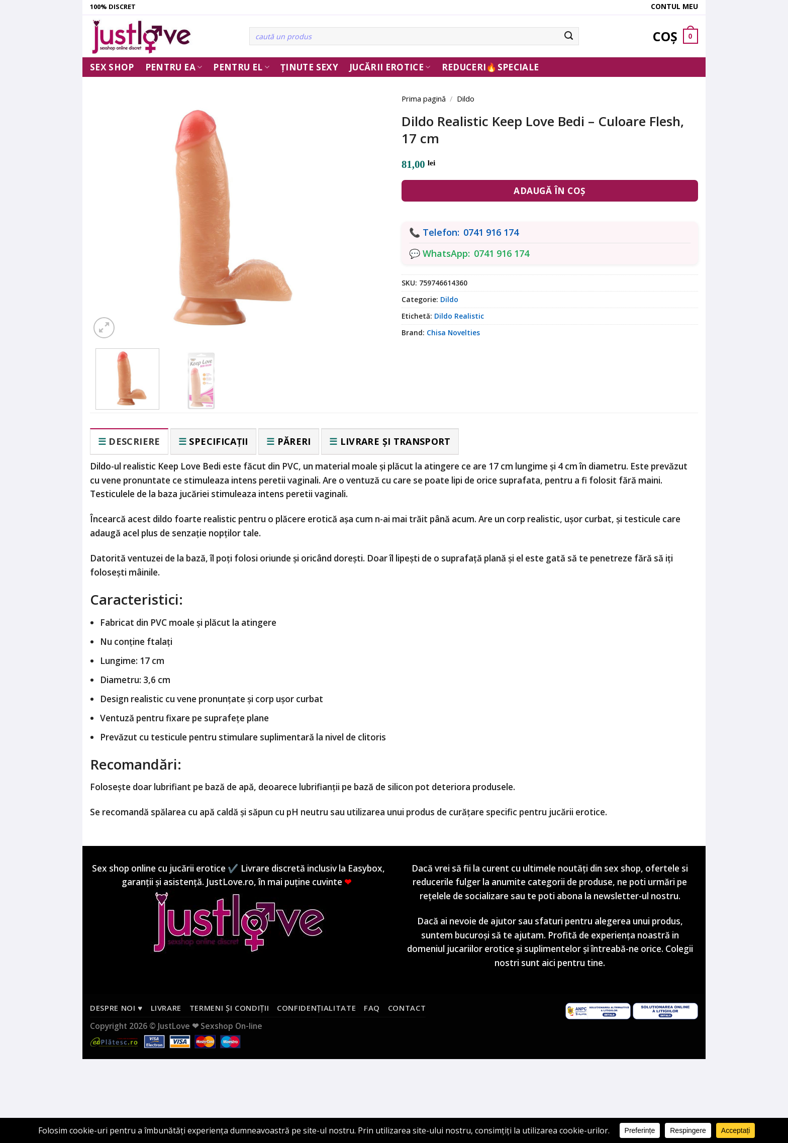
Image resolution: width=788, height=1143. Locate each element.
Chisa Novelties (453, 332)
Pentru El (241, 67)
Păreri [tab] (294, 441)
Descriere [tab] (134, 441)
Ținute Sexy (309, 67)
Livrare (166, 1008)
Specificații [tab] (218, 441)
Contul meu (674, 6)
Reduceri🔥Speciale (490, 67)
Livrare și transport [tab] (395, 441)
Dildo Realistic (459, 316)
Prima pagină (424, 98)
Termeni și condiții (229, 1008)
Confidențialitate (316, 1008)
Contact (407, 1008)
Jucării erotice (390, 67)
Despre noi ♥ (116, 1008)
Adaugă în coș (550, 191)
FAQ (372, 1008)
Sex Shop (112, 67)
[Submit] (569, 36)
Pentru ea (174, 67)
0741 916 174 (491, 232)
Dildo (465, 98)
